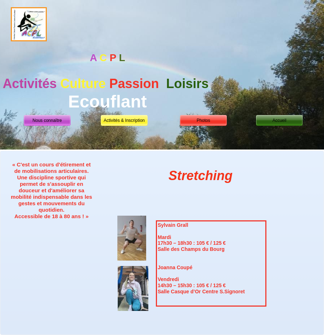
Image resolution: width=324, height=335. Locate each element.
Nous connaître (47, 120)
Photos (203, 120)
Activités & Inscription (124, 120)
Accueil (280, 120)
